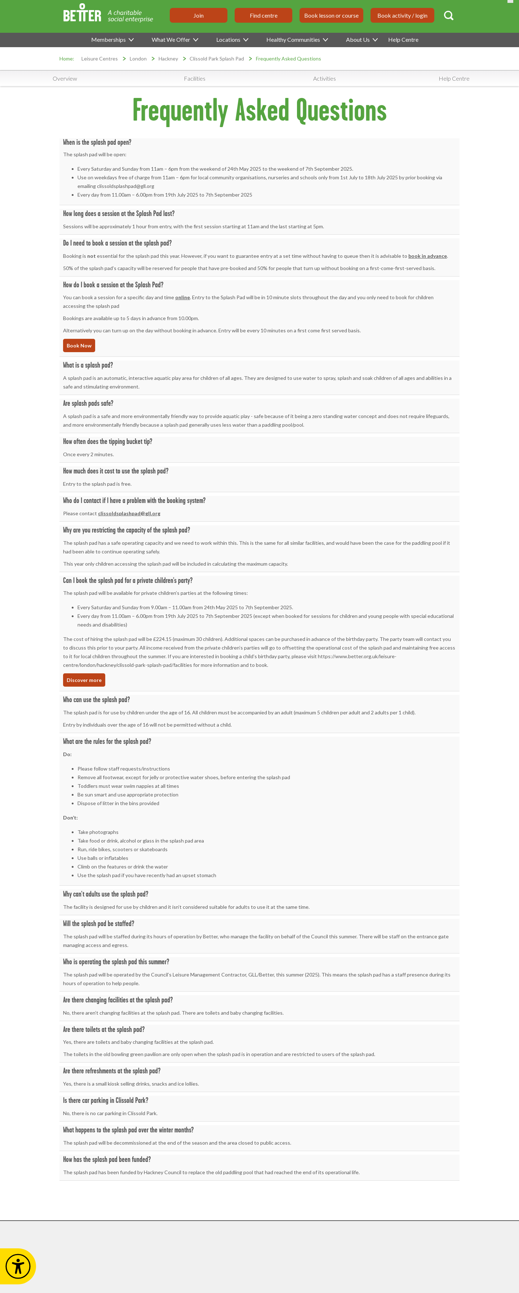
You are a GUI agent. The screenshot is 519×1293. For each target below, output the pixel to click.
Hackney (168, 58)
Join (199, 15)
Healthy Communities (296, 39)
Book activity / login (402, 15)
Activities (324, 78)
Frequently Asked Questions (288, 58)
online (182, 297)
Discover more (84, 680)
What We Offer (175, 39)
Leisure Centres (99, 58)
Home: (66, 58)
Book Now (79, 345)
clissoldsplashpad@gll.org (129, 513)
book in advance (427, 256)
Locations (232, 39)
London (138, 58)
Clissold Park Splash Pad (217, 58)
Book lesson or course (331, 15)
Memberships (112, 39)
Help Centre (403, 39)
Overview (65, 78)
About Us (361, 39)
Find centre (264, 15)
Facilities (194, 78)
